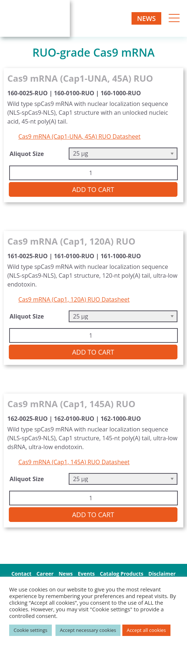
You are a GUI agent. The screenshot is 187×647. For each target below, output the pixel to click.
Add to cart (93, 189)
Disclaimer (162, 573)
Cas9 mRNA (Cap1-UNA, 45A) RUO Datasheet (79, 136)
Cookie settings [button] (30, 630)
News (146, 18)
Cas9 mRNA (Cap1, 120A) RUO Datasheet (74, 299)
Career (45, 573)
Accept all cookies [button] (146, 630)
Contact (21, 573)
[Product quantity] (93, 173)
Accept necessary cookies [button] (88, 630)
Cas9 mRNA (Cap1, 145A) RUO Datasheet (74, 462)
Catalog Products (122, 573)
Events (86, 573)
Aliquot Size (27, 154)
